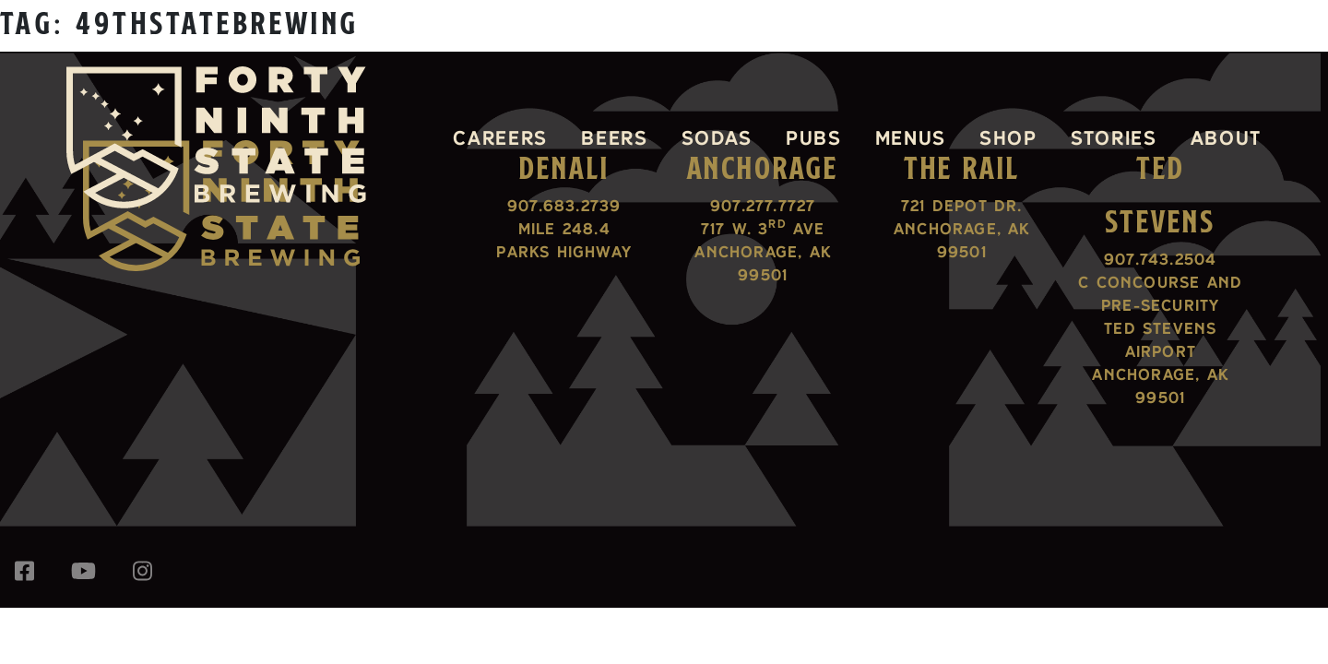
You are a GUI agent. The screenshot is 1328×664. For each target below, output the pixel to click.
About (1226, 137)
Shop (1008, 137)
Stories (1114, 137)
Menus (910, 137)
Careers (500, 137)
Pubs (814, 137)
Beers (614, 137)
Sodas (717, 137)
